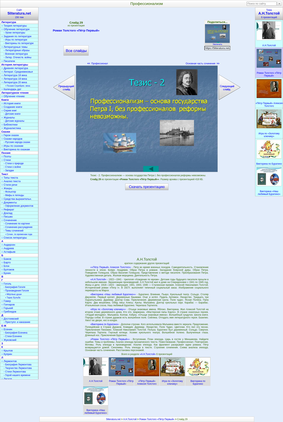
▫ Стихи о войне (12, 167)
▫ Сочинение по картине (17, 223)
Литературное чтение (14, 92)
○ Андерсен (8, 244)
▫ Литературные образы (17, 50)
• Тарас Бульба (12, 297)
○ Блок (5, 265)
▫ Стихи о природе (14, 163)
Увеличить (217, 43)
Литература (8, 22)
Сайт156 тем (19, 14)
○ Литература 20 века (14, 82)
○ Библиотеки (9, 124)
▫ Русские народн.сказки (17, 142)
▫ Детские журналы (14, 121)
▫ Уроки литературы (14, 32)
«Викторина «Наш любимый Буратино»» (113, 294)
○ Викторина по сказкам (15, 149)
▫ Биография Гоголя (14, 287)
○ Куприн (6, 354)
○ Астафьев (8, 251)
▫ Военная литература (16, 54)
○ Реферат (7, 209)
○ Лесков (6, 378)
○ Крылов (7, 350)
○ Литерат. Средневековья (17, 71)
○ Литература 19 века (14, 78)
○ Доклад (6, 213)
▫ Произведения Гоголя (16, 290)
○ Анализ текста (10, 181)
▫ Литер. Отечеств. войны (17, 57)
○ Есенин (6, 329)
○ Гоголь (6, 283)
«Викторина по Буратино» (104, 324)
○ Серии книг (9, 110)
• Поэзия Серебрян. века (17, 86)
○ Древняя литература (14, 68)
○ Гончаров (8, 304)
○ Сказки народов (11, 138)
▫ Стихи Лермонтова (15, 371)
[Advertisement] (147, 37)
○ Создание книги (11, 106)
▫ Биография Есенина (15, 332)
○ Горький (7, 308)
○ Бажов (6, 258)
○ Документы (9, 202)
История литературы (14, 64)
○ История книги (11, 103)
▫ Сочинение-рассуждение (18, 227)
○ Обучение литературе (15, 29)
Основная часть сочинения (202, 63)
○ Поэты (6, 156)
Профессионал (97, 63)
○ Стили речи (9, 184)
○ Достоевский (10, 318)
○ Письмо (7, 216)
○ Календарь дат (11, 89)
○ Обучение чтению (13, 96)
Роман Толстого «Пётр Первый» (76, 31)
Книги (5, 99)
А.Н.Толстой (130, 419)
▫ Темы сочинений (13, 230)
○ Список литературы (14, 237)
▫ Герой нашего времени (17, 375)
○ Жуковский (8, 339)
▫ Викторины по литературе (19, 43)
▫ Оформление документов (18, 206)
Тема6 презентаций (269, 14)
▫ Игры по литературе (15, 39)
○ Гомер (6, 300)
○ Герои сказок (10, 135)
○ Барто (6, 262)
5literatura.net (113, 419)
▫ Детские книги (12, 113)
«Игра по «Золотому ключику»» (108, 309)
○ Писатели (8, 61)
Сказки (5, 131)
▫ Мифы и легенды (14, 195)
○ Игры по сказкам (12, 145)
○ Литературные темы (14, 46)
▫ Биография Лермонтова (17, 364)
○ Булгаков (7, 269)
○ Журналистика (11, 128)
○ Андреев (7, 248)
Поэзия (5, 152)
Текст (4, 174)
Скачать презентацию (147, 187)
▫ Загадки (9, 170)
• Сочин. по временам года (18, 234)
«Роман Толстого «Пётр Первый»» (110, 339)
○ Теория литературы (14, 25)
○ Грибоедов (8, 311)
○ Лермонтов (9, 361)
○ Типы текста (9, 177)
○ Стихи (6, 159)
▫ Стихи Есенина (13, 336)
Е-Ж (3, 325)
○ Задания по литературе (16, 36)
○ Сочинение (9, 220)
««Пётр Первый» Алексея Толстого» (110, 267)
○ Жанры (6, 188)
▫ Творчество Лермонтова (18, 368)
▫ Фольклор (10, 191)
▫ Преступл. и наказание (17, 322)
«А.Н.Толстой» (98, 279)
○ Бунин (6, 273)
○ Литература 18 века (14, 75)
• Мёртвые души (13, 294)
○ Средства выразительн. (16, 198)
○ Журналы (8, 117)
